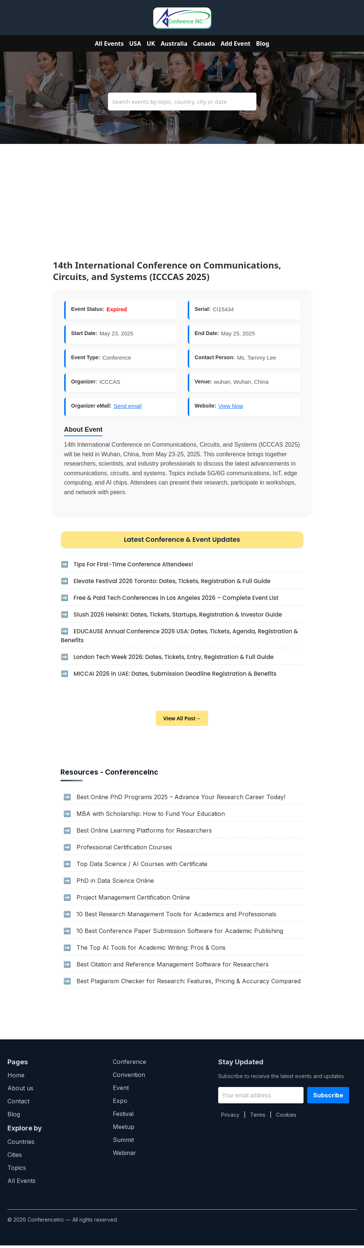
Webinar (124, 1155)
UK (151, 43)
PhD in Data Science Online (115, 883)
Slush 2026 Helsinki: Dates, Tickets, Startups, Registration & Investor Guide (184, 616)
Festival (123, 1116)
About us (20, 1090)
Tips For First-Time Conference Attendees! (137, 566)
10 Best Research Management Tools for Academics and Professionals (176, 916)
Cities (14, 1157)
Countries (21, 1144)
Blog (262, 43)
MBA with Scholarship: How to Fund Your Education (150, 816)
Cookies (286, 1117)
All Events (109, 43)
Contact (18, 1103)
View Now (231, 406)
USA (135, 43)
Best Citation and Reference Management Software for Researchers (172, 967)
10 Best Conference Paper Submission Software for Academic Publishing (179, 933)
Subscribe (328, 1097)
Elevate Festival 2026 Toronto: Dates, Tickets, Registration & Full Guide (178, 582)
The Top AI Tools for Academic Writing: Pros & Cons (151, 950)
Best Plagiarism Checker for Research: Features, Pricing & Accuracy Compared (188, 983)
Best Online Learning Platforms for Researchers (144, 833)
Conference (129, 1064)
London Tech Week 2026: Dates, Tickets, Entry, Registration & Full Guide (180, 658)
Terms (257, 1117)
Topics (16, 1170)
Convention (129, 1077)
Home (15, 1077)
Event (121, 1090)
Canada (204, 43)
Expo (120, 1103)
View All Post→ (182, 720)
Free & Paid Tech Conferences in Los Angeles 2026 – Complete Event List (182, 599)
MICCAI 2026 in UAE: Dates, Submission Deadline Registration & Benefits (181, 675)
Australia (174, 43)
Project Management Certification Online (133, 900)
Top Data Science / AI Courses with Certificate (141, 866)
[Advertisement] (182, 196)
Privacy (230, 1117)
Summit (123, 1142)
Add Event (235, 43)
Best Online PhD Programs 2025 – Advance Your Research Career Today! (180, 799)
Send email (127, 406)
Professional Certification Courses (124, 849)
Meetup (123, 1129)
